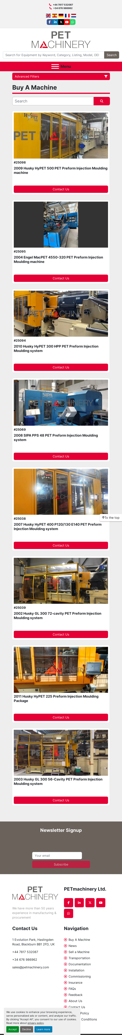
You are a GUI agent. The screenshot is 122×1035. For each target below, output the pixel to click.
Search (112, 55)
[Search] (53, 55)
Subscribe (61, 864)
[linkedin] (55, 22)
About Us (75, 1001)
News (73, 946)
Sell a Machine (79, 952)
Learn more (43, 1029)
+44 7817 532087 (63, 4)
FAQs (72, 989)
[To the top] (111, 517)
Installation (76, 970)
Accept (12, 1029)
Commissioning (80, 976)
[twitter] (61, 22)
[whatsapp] (72, 22)
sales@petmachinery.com (30, 967)
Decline (26, 1029)
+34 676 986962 (63, 8)
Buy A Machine (79, 940)
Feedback (76, 995)
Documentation (80, 964)
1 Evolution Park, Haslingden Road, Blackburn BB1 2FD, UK (33, 942)
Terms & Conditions (83, 1019)
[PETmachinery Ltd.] (35, 893)
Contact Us (61, 189)
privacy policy (36, 1023)
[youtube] (67, 22)
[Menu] (55, 66)
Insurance (75, 982)
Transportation (79, 958)
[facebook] (49, 22)
